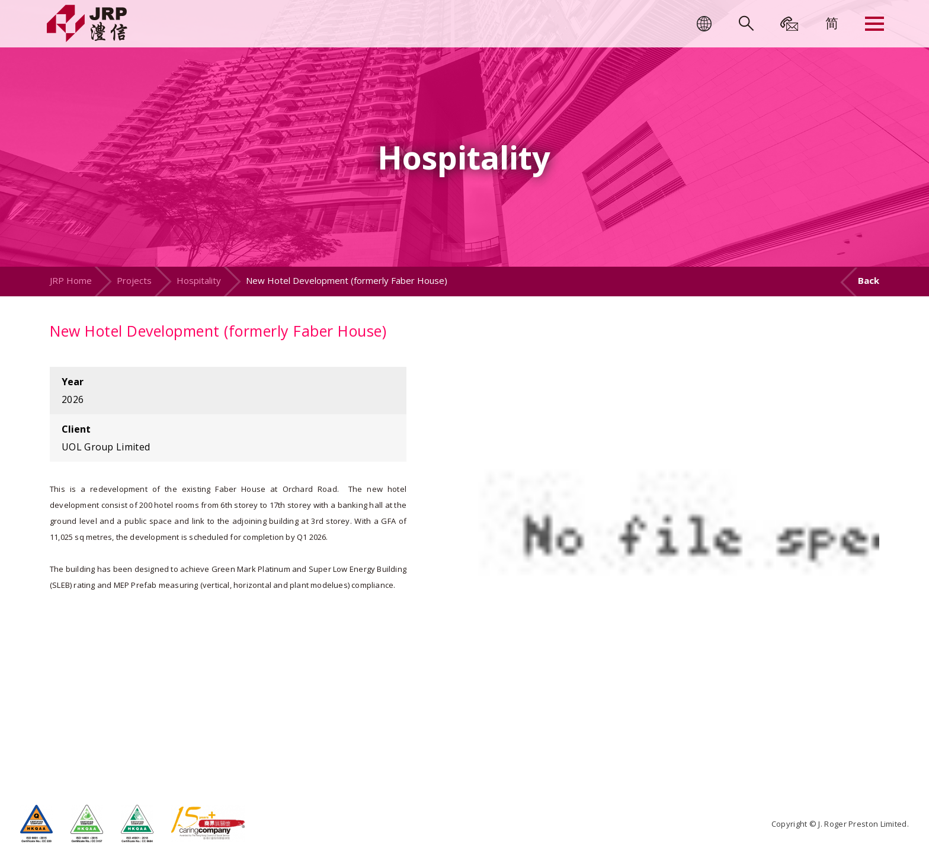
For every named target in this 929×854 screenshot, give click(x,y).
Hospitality (199, 280)
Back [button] (868, 280)
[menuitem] (831, 22)
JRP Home (71, 280)
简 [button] (831, 22)
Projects (134, 280)
